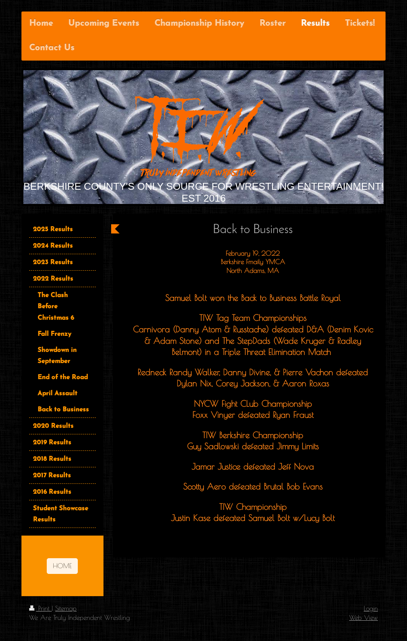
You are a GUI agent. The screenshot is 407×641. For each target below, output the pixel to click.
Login (371, 608)
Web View (363, 617)
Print (40, 608)
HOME (62, 565)
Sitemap (66, 608)
